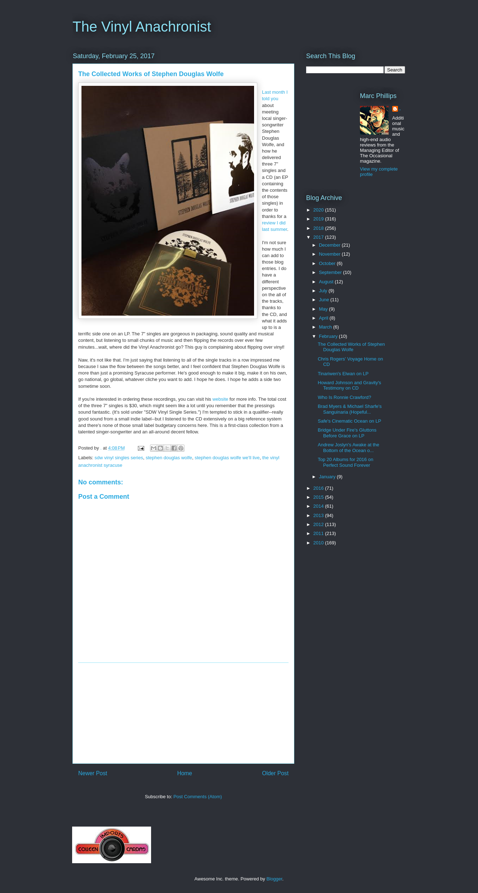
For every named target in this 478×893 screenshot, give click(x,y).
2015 (319, 497)
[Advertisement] (183, 713)
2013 (319, 515)
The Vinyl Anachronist (141, 26)
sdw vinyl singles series (119, 457)
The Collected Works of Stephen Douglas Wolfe (351, 347)
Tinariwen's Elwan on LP (343, 373)
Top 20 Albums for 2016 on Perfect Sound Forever (345, 462)
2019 (319, 219)
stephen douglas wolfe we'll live (227, 457)
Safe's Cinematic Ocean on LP (349, 421)
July (324, 290)
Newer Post (92, 773)
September (331, 272)
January (328, 476)
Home (184, 773)
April (324, 318)
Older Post (275, 773)
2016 (319, 488)
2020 (319, 210)
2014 (319, 506)
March (326, 327)
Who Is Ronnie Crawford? (344, 397)
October (328, 263)
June (325, 299)
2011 (319, 533)
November (330, 254)
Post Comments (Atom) (197, 796)
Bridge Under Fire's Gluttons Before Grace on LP (347, 432)
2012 (319, 524)
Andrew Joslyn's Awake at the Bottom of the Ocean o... (348, 447)
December (330, 245)
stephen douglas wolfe (169, 457)
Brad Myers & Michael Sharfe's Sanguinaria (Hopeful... (349, 409)
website (220, 399)
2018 (319, 228)
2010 (319, 542)
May (324, 309)
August (327, 281)
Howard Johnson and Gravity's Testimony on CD (349, 385)
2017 (319, 237)
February (329, 336)
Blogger (274, 879)
